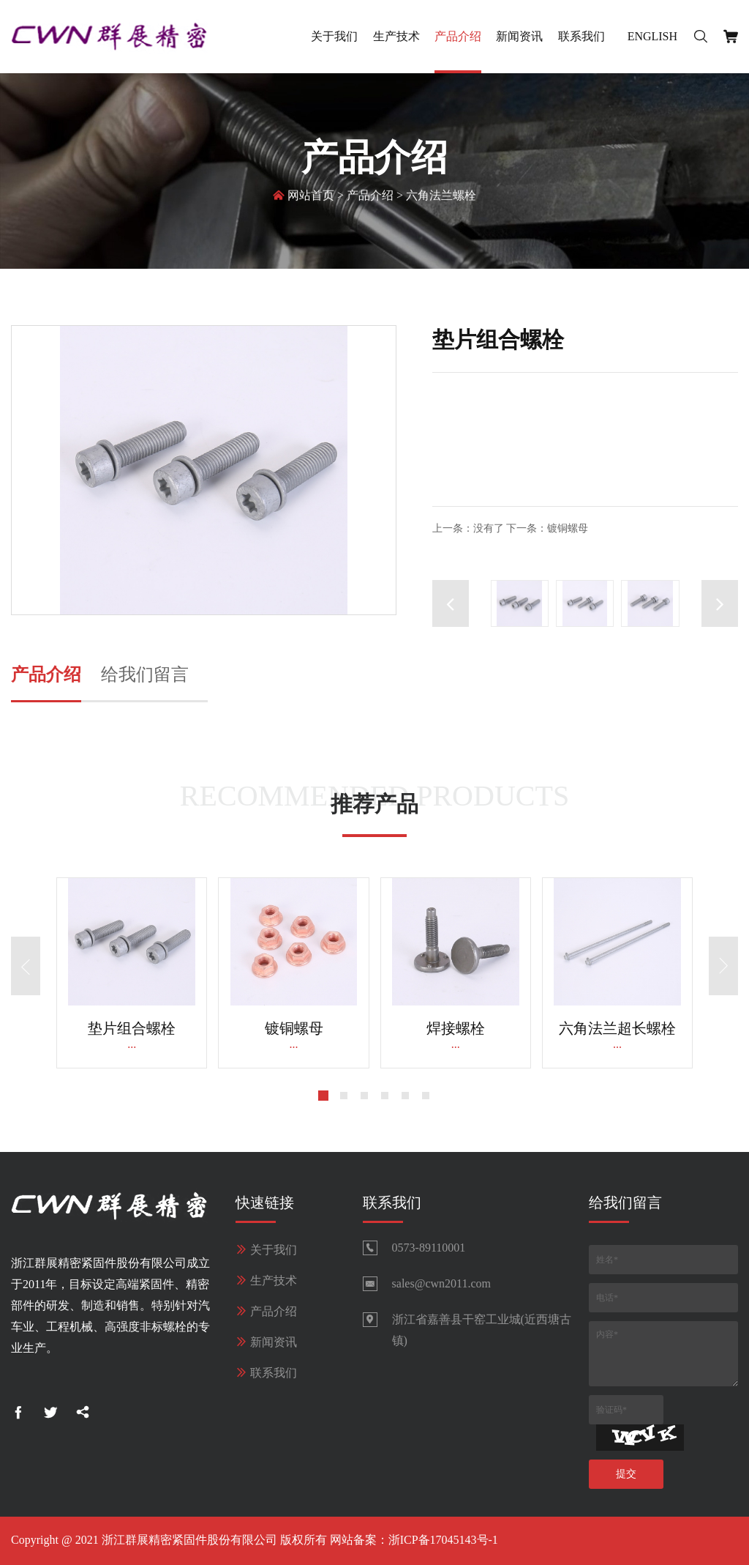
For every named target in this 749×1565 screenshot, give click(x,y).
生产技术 (396, 36)
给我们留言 (145, 674)
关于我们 (334, 36)
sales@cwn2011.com (441, 1283)
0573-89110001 (429, 1247)
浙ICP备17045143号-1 (443, 1540)
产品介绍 (457, 36)
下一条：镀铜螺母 (547, 528)
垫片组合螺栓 (132, 1028)
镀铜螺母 (294, 1028)
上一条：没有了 (468, 528)
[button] (719, 603)
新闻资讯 (519, 36)
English (652, 36)
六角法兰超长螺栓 (617, 1028)
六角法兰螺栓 (441, 197)
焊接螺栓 (455, 1028)
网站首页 (310, 197)
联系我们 (581, 36)
